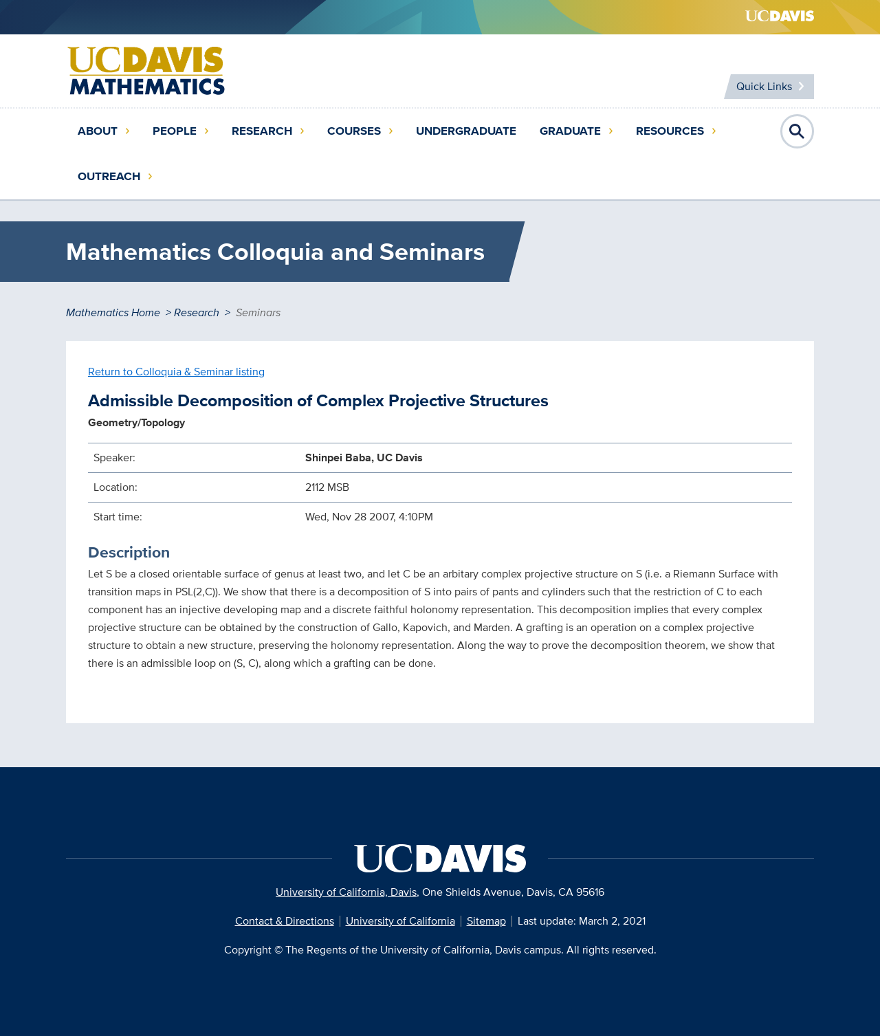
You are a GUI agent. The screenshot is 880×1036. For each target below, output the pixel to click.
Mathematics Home (113, 312)
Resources (670, 131)
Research (262, 131)
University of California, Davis (346, 892)
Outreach (109, 176)
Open (797, 131)
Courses (354, 131)
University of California (400, 921)
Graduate (570, 131)
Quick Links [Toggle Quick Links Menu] (764, 86)
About (98, 131)
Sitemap (486, 921)
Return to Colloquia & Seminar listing (176, 371)
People (175, 131)
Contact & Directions (284, 921)
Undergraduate (466, 131)
